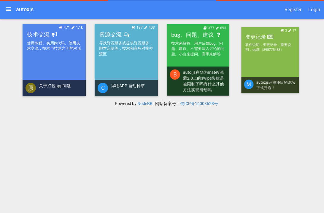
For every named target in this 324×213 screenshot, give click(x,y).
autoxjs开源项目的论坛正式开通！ (273, 77)
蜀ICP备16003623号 (199, 103)
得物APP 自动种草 (127, 85)
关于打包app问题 (55, 85)
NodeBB (145, 103)
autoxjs (25, 9)
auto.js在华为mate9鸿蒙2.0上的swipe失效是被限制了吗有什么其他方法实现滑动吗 (203, 79)
